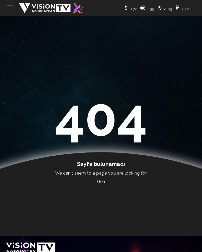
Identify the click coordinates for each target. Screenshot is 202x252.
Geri (101, 181)
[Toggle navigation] (10, 8)
